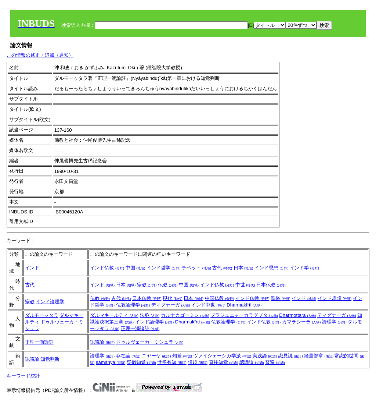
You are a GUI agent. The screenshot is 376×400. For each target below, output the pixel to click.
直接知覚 (223, 362)
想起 (197, 362)
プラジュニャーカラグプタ (244, 315)
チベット (196, 267)
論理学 (334, 322)
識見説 (290, 355)
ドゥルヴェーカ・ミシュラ (150, 342)
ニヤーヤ (156, 355)
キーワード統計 (23, 376)
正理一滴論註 (140, 328)
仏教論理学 (133, 305)
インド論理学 (50, 301)
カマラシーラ (301, 322)
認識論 (102, 342)
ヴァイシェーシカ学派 (222, 355)
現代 (172, 298)
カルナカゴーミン (185, 315)
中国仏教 (219, 298)
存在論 (128, 355)
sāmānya (110, 362)
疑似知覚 (141, 362)
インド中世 (208, 305)
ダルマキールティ (114, 315)
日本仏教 (271, 284)
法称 (150, 315)
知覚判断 (49, 359)
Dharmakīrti (244, 305)
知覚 (182, 355)
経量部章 (318, 355)
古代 (222, 267)
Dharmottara (297, 315)
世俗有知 (172, 362)
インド (32, 267)
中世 (245, 284)
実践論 (265, 355)
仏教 (168, 284)
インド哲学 (164, 267)
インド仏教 (107, 267)
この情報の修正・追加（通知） (40, 55)
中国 (135, 267)
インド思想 (271, 267)
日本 (243, 267)
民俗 (280, 298)
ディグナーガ (170, 305)
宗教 (147, 284)
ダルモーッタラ (41, 315)
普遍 (275, 362)
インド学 (304, 267)
